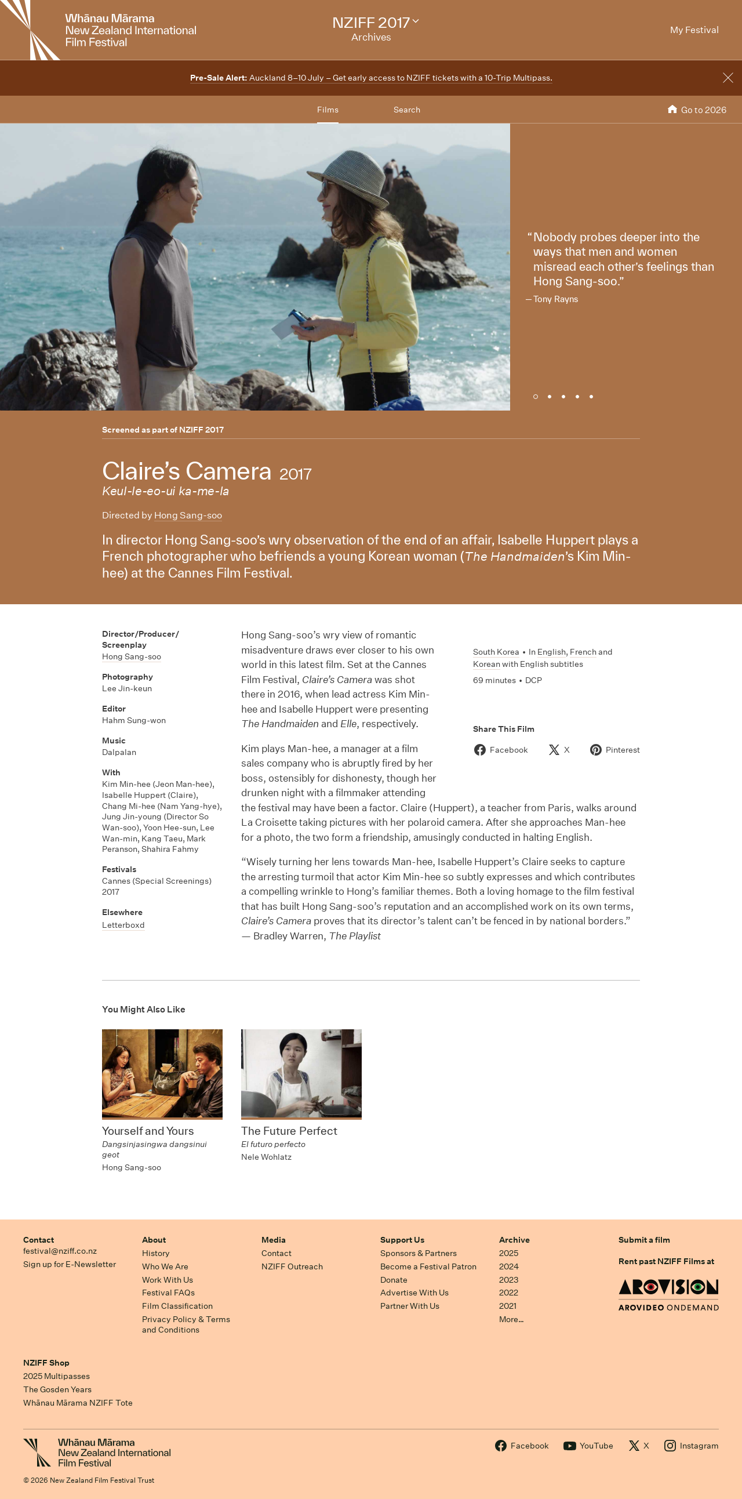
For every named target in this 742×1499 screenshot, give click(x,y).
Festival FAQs (168, 1292)
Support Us (402, 1240)
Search (407, 109)
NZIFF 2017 (201, 429)
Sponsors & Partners (418, 1253)
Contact (38, 1240)
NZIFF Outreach (292, 1266)
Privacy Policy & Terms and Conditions (186, 1324)
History (156, 1253)
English (551, 652)
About (154, 1240)
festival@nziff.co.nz (60, 1251)
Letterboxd (123, 925)
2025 (508, 1253)
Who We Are (165, 1266)
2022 (508, 1292)
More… (511, 1319)
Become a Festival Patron (428, 1266)
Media (273, 1240)
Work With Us (167, 1280)
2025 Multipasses (56, 1376)
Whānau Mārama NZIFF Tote (78, 1403)
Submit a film (644, 1240)
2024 (509, 1266)
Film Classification (177, 1306)
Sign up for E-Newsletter (69, 1264)
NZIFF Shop (46, 1363)
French (583, 652)
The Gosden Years (57, 1389)
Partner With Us (409, 1306)
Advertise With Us (414, 1292)
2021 (508, 1306)
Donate (394, 1280)
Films (328, 109)
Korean (486, 664)
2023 (509, 1280)
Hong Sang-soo (188, 515)
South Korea (496, 652)
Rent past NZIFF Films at (666, 1261)
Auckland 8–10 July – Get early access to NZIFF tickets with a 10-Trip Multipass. (371, 77)
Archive (514, 1240)
